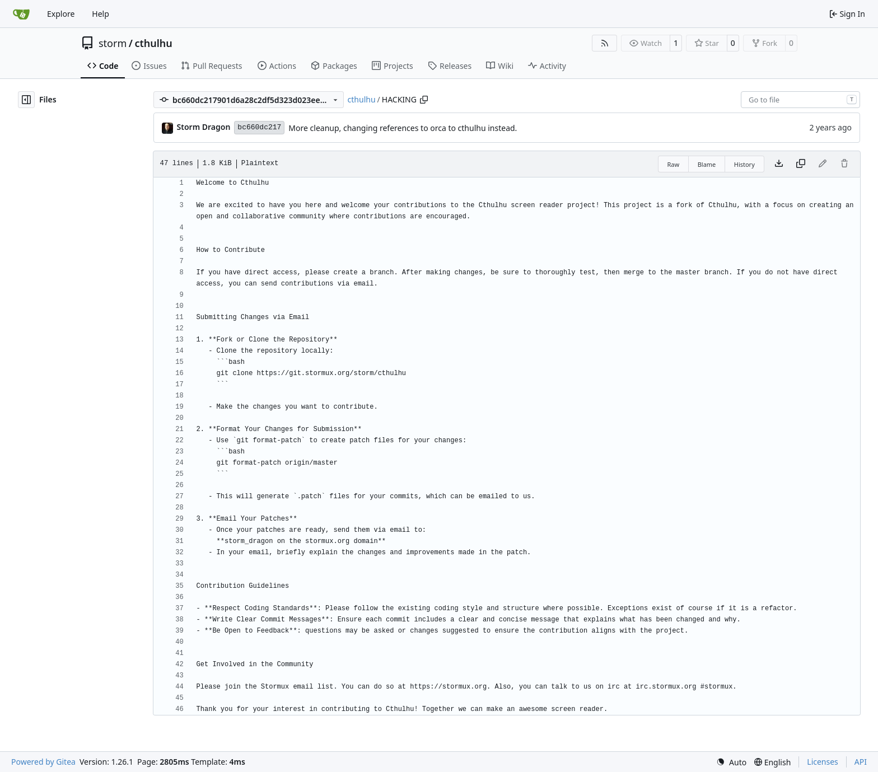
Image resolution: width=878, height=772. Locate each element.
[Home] (21, 14)
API (860, 761)
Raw (673, 164)
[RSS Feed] (605, 43)
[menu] (731, 762)
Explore (60, 13)
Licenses (822, 761)
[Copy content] (801, 164)
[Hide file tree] (26, 99)
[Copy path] (424, 100)
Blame (707, 164)
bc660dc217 (259, 127)
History (744, 164)
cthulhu (153, 43)
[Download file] (779, 164)
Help (100, 13)
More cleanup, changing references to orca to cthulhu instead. (402, 128)
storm (113, 43)
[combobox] (800, 99)
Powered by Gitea (43, 761)
